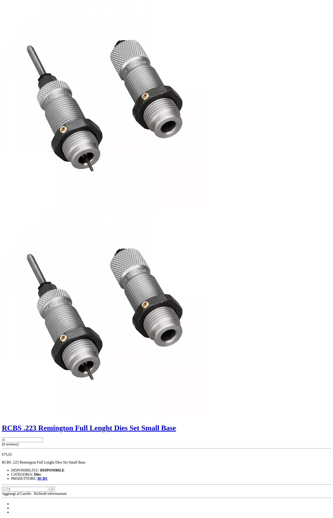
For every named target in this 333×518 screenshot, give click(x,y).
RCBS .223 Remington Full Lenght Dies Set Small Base (89, 428)
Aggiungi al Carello (17, 494)
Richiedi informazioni (50, 494)
